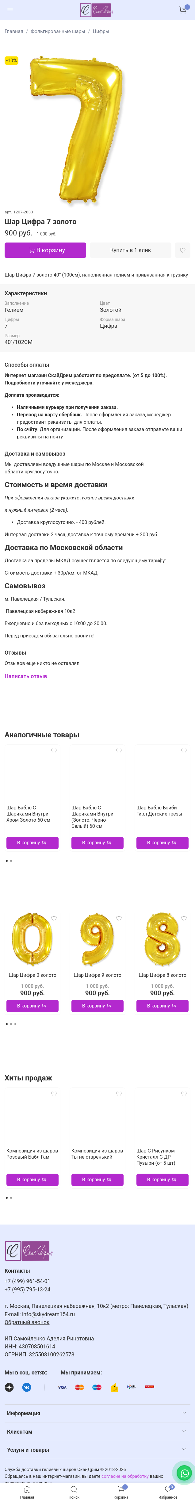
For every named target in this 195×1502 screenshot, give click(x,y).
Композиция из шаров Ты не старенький (97, 1154)
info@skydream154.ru (48, 1314)
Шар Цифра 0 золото (32, 975)
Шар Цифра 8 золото (162, 975)
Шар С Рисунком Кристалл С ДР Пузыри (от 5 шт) (155, 1157)
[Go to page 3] (15, 1024)
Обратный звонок (27, 1322)
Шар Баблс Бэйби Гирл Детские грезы (159, 811)
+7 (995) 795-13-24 (27, 1289)
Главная (14, 31)
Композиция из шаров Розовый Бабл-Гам (32, 1154)
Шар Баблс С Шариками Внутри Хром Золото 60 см (28, 814)
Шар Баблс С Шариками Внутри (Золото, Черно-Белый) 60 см (92, 817)
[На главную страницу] (97, 10)
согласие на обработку (125, 1476)
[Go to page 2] (11, 861)
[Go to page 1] (7, 861)
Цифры (101, 31)
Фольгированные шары (58, 31)
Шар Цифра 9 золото (97, 975)
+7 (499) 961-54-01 (27, 1281)
